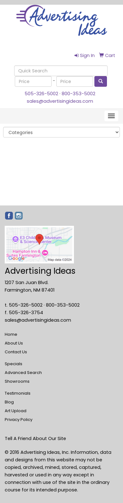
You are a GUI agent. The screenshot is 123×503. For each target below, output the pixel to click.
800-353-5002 (78, 94)
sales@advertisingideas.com (60, 101)
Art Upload (15, 411)
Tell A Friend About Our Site (35, 438)
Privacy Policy (18, 420)
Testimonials (18, 393)
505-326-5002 (41, 94)
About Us (14, 343)
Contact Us (16, 352)
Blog (9, 402)
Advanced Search (23, 373)
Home (11, 334)
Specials (13, 364)
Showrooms (17, 381)
